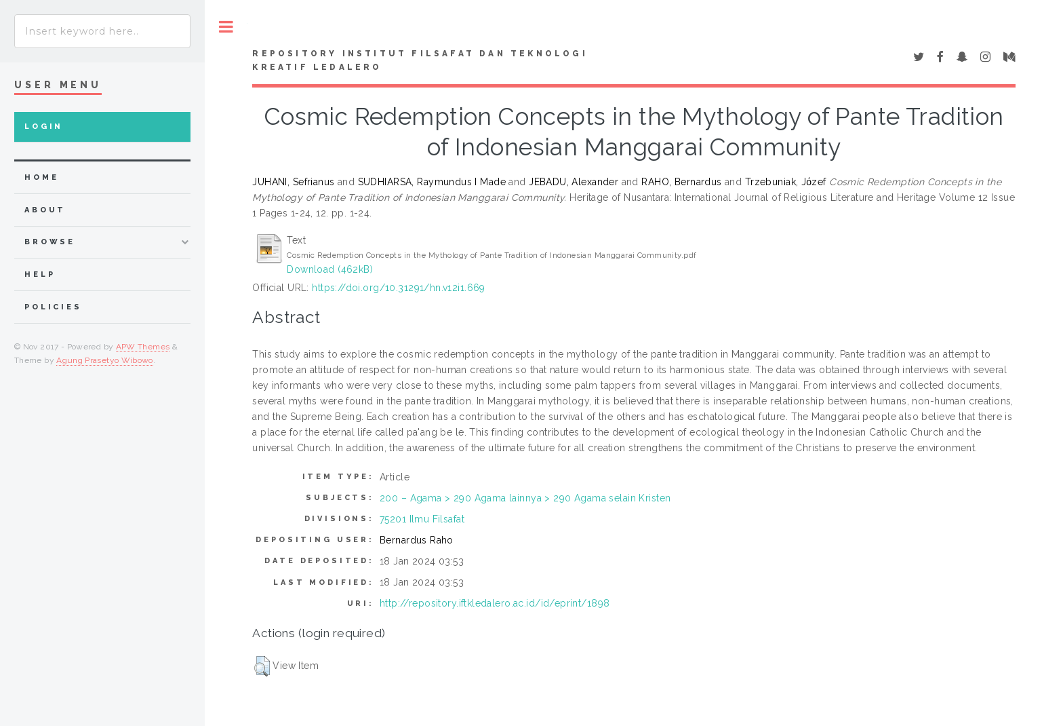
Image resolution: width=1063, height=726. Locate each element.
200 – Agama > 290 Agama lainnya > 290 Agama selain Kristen (525, 498)
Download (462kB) (330, 269)
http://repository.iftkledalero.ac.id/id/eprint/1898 (494, 603)
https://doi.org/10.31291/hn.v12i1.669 (398, 287)
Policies (53, 307)
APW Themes (143, 346)
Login (43, 126)
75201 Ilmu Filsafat (422, 519)
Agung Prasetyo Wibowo (104, 360)
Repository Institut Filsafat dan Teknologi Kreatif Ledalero (419, 60)
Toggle (226, 27)
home (41, 177)
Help (39, 274)
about (45, 210)
